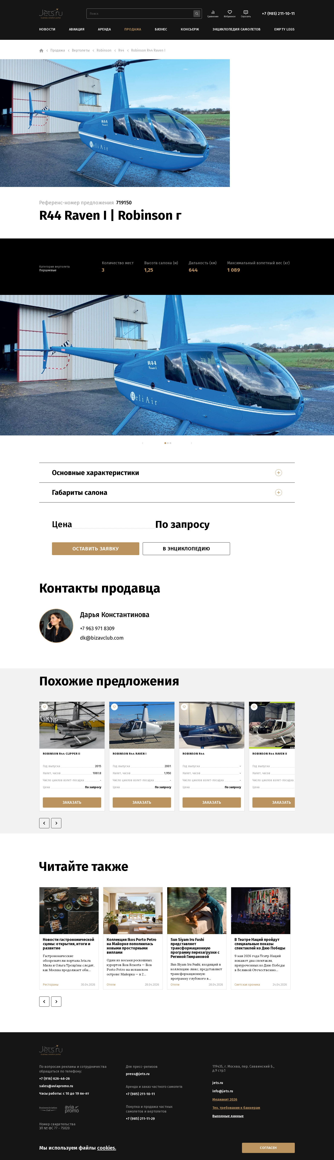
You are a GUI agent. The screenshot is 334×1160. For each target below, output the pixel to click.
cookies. (106, 1148)
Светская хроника (247, 984)
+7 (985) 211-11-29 (140, 1119)
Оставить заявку (95, 549)
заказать (72, 802)
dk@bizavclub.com (102, 638)
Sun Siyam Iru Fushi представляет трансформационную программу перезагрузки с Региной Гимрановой (195, 948)
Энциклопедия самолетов (237, 29)
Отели (111, 984)
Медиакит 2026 (224, 1099)
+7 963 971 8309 (97, 629)
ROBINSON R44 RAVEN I (132, 754)
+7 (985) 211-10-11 (278, 13)
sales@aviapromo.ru (56, 1086)
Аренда (104, 29)
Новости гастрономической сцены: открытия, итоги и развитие (68, 943)
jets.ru (217, 1083)
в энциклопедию (186, 549)
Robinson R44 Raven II (272, 754)
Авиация (76, 29)
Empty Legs (284, 29)
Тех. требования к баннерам (236, 1108)
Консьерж (190, 29)
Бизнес (161, 29)
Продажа (132, 29)
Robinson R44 (195, 754)
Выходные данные (228, 1116)
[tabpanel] (135, 365)
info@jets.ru (222, 1091)
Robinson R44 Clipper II (65, 754)
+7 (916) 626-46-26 (54, 1079)
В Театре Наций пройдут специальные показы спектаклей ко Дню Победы (260, 943)
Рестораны (50, 984)
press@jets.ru (138, 1074)
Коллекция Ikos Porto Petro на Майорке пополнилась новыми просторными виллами (131, 946)
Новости (47, 29)
